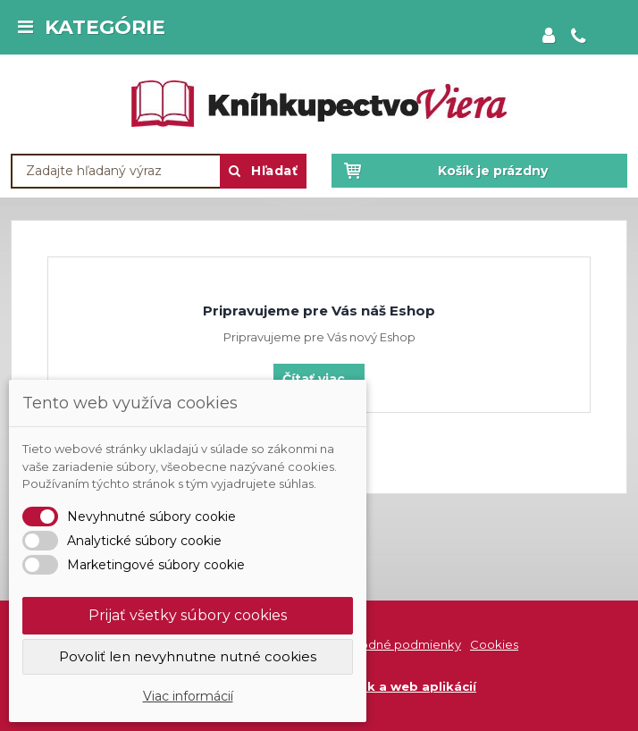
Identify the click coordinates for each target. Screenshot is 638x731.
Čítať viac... (319, 379)
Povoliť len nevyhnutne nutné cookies (187, 656)
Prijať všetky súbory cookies (187, 615)
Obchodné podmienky (394, 644)
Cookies (494, 644)
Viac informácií (188, 696)
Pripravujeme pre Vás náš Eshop (319, 310)
